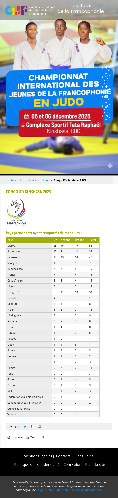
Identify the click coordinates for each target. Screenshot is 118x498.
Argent (65, 240)
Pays (11, 240)
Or (55, 240)
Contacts (63, 456)
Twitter (106, 77)
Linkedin (106, 116)
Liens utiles (84, 456)
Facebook (106, 67)
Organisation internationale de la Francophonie (70, 490)
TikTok (106, 87)
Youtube (106, 96)
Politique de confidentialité (37, 464)
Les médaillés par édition (34, 180)
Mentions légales (38, 456)
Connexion (72, 464)
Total (92, 240)
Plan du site (95, 464)
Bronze (79, 240)
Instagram (106, 106)
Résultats (10, 180)
